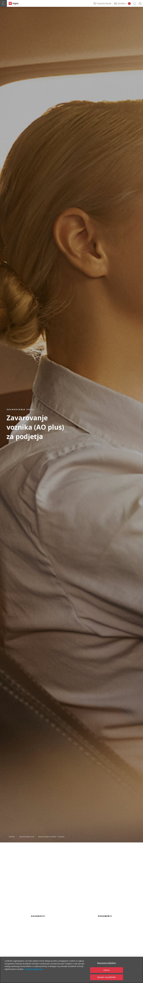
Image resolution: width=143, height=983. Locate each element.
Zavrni (106, 971)
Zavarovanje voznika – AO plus (51, 836)
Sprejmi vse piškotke (106, 978)
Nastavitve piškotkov (106, 964)
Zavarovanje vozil (26, 836)
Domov (12, 836)
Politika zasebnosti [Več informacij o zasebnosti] (34, 970)
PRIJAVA (139, 3)
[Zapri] (138, 971)
